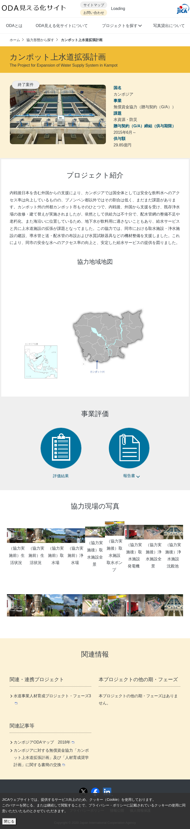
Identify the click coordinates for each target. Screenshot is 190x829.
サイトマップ (93, 5)
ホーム (15, 40)
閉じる (9, 821)
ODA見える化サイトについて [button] (62, 26)
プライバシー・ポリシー (108, 805)
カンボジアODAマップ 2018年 (44, 742)
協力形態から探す (40, 40)
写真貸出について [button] (169, 26)
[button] (121, 26)
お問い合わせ (93, 13)
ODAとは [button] (14, 26)
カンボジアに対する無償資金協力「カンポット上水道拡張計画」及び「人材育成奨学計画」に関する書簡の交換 (51, 757)
